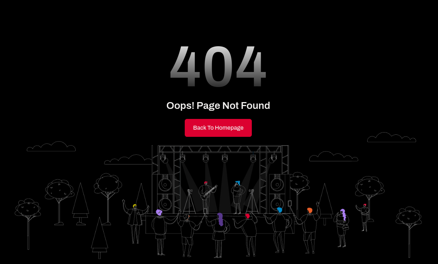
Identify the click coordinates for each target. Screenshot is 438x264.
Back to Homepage (218, 128)
